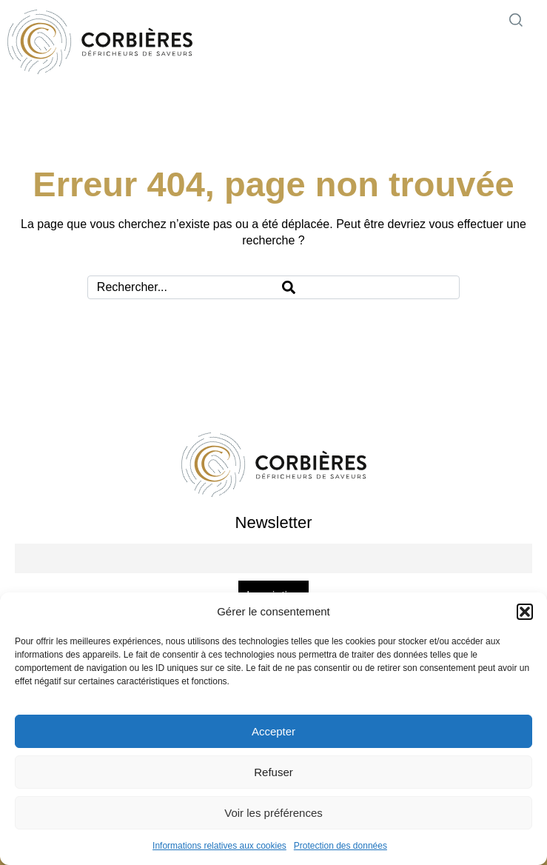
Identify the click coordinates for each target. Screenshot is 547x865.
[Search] (366, 287)
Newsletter (273, 522)
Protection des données (340, 846)
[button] (524, 611)
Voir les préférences (273, 812)
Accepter (273, 731)
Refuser (273, 772)
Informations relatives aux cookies (219, 846)
